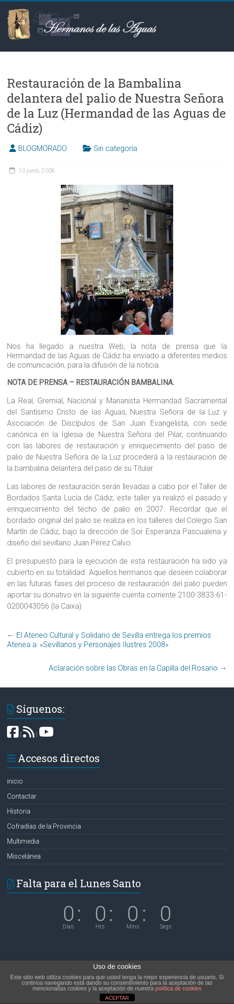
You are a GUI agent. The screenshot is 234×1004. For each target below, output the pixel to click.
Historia (18, 811)
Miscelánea (24, 856)
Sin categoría (115, 148)
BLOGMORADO (42, 148)
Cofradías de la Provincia (44, 826)
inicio (15, 781)
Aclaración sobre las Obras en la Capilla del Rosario (138, 668)
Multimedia (23, 841)
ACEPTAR (117, 998)
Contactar (22, 796)
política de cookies (178, 988)
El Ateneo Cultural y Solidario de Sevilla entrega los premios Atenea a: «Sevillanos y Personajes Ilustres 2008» (109, 640)
